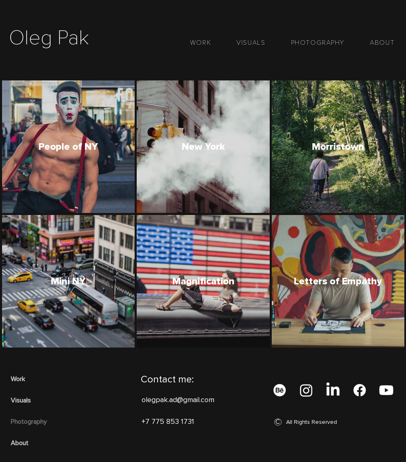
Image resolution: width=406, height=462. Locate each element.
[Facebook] (359, 390)
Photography (29, 422)
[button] (278, 422)
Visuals (21, 400)
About (19, 443)
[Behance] (279, 390)
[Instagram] (306, 390)
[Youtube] (386, 390)
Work (18, 379)
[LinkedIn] (333, 390)
